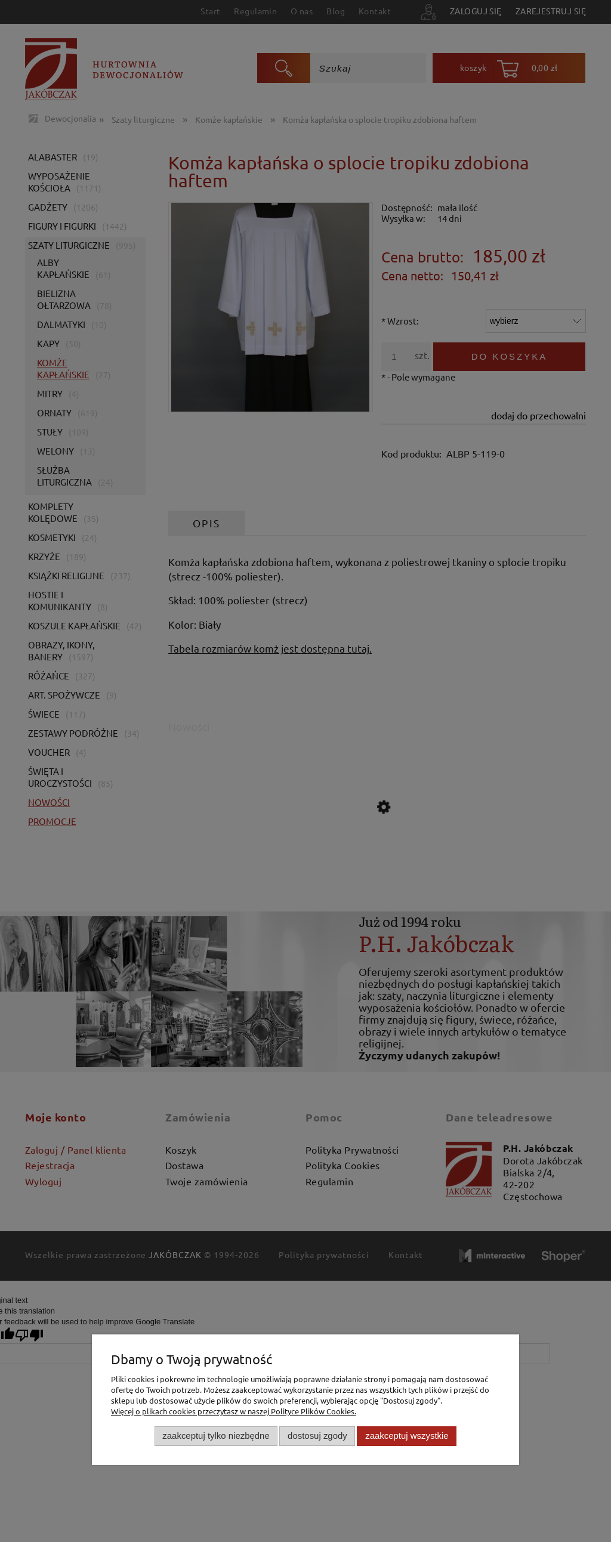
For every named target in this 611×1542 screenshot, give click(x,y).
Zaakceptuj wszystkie (406, 1435)
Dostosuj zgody (317, 1435)
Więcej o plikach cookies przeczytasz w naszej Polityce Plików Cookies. (233, 1411)
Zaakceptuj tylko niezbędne (215, 1435)
